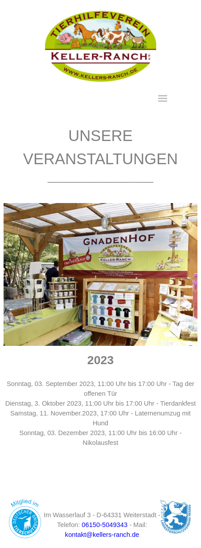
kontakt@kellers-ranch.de (102, 534)
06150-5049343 (104, 524)
